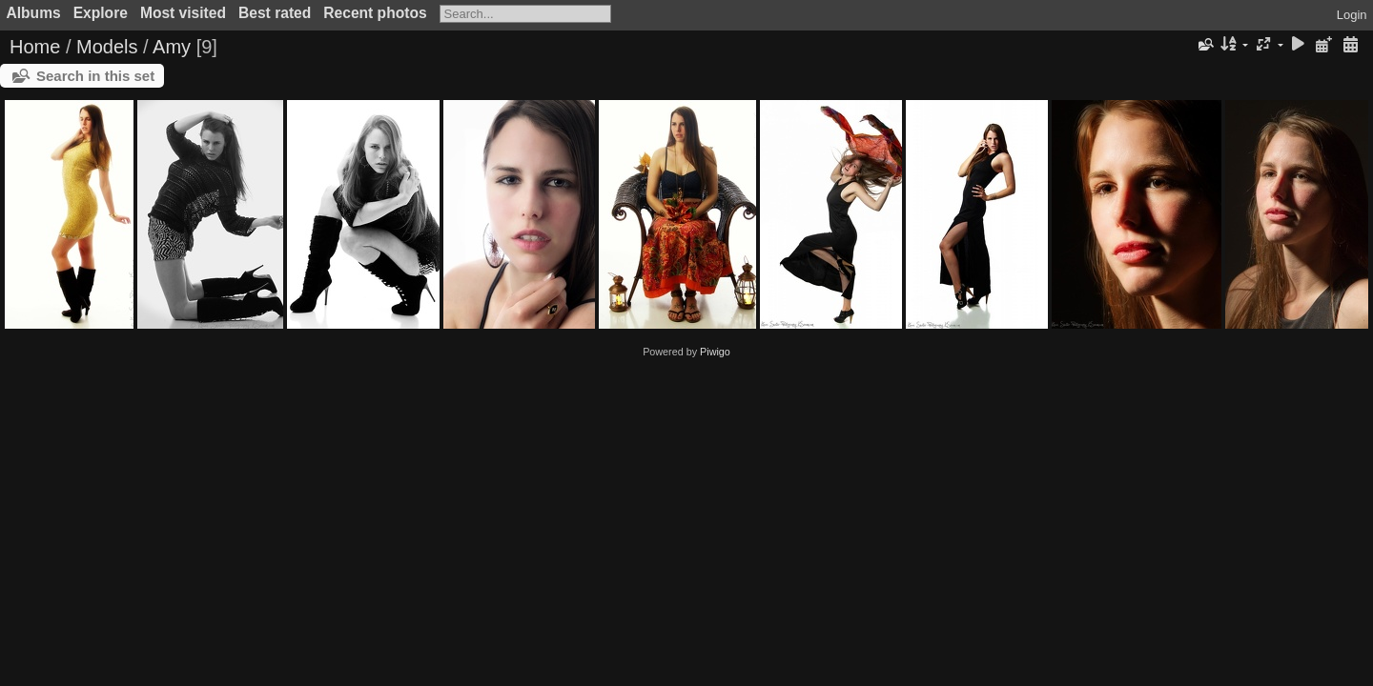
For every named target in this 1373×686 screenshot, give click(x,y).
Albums (34, 13)
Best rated (274, 13)
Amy (172, 46)
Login (1352, 15)
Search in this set (95, 76)
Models (106, 46)
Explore (100, 13)
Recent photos (374, 13)
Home (35, 46)
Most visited (183, 13)
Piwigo (715, 351)
